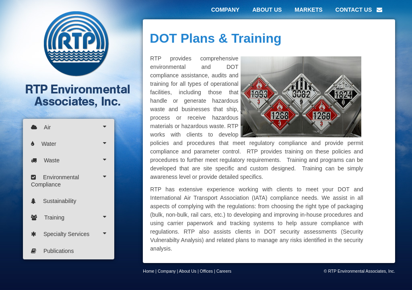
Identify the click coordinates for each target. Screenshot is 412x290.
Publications (52, 251)
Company (167, 271)
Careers (223, 271)
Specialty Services (68, 233)
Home (148, 271)
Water (68, 143)
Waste (68, 160)
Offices (206, 271)
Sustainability (53, 201)
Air (68, 127)
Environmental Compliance (68, 181)
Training (68, 217)
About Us (187, 271)
